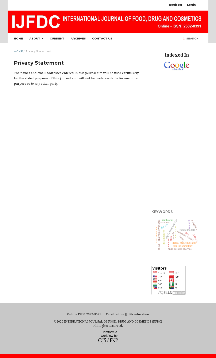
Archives (78, 38)
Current (57, 38)
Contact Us (102, 38)
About (35, 38)
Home (18, 38)
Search (191, 38)
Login (191, 4)
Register (175, 4)
